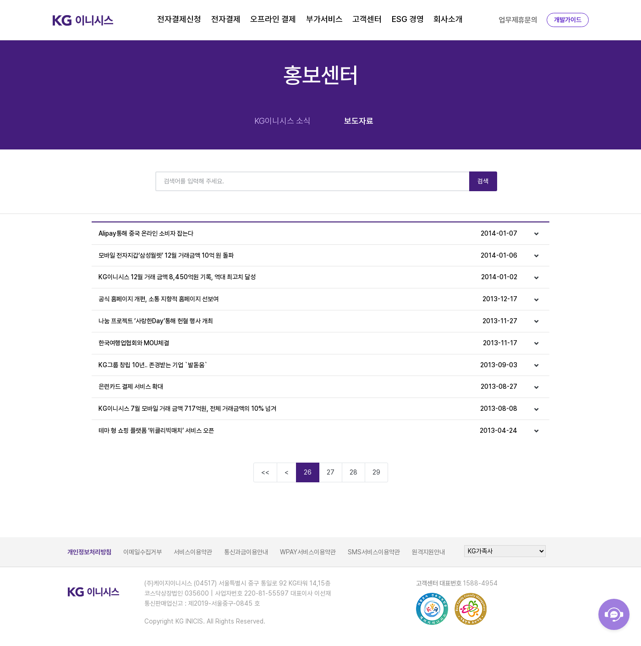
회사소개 (448, 19)
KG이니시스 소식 (282, 121)
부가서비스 (324, 19)
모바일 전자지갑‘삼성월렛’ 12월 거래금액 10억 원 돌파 (308, 256)
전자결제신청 (179, 19)
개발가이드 (567, 19)
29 (376, 472)
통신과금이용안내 (246, 552)
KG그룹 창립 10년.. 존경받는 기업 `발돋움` (308, 365)
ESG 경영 (408, 19)
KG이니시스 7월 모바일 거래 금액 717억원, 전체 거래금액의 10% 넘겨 (308, 409)
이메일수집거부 (142, 552)
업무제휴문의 (518, 20)
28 (353, 472)
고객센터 (367, 19)
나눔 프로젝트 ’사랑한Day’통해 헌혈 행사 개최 (308, 321)
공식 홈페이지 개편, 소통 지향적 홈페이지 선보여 (308, 299)
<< (265, 472)
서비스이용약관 (193, 552)
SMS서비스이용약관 (374, 552)
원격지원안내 (428, 552)
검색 (483, 181)
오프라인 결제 (273, 19)
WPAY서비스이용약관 (308, 552)
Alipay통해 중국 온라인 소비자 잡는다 (308, 233)
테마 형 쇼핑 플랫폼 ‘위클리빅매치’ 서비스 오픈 (308, 431)
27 (330, 472)
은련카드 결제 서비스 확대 (308, 387)
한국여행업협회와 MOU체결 (308, 343)
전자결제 (226, 19)
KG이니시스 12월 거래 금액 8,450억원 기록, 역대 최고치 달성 (308, 277)
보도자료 (358, 121)
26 (308, 472)
